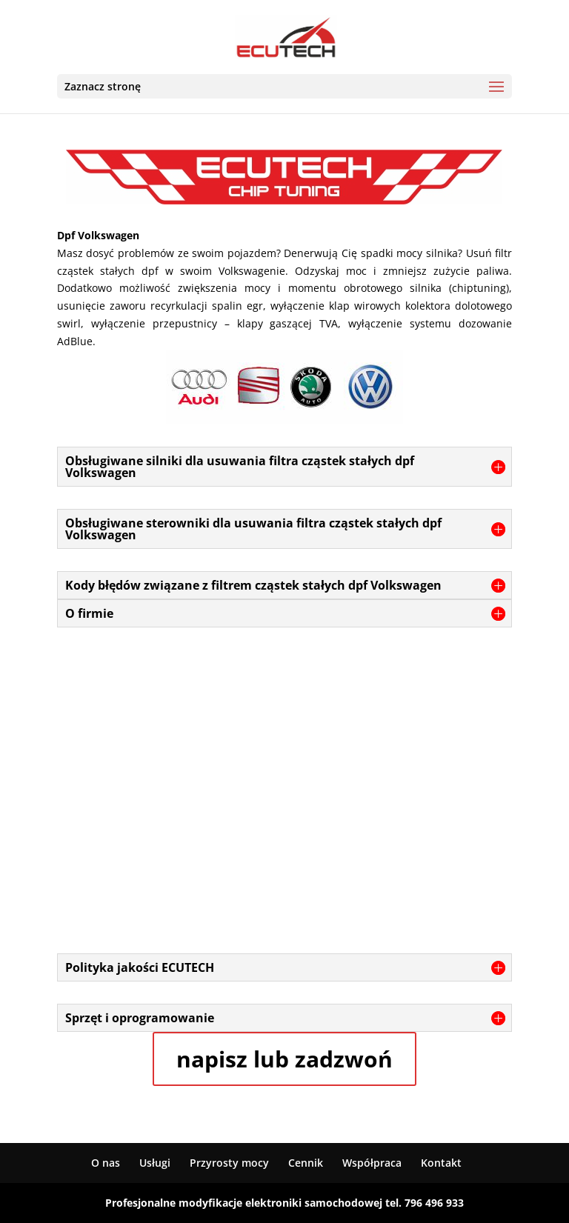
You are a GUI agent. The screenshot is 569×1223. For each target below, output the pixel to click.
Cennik (305, 1163)
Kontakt (441, 1163)
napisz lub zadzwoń (284, 1059)
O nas (105, 1163)
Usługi (154, 1163)
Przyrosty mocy (229, 1163)
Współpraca (372, 1163)
